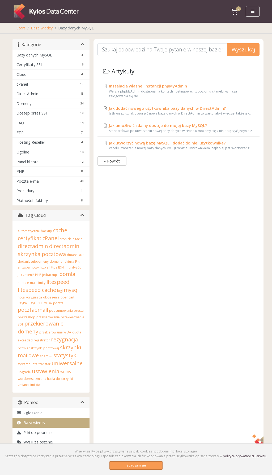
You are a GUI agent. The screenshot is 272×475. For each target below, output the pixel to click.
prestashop (26, 317)
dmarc (72, 255)
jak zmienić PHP (29, 274)
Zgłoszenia (29, 412)
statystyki (65, 355)
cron (63, 239)
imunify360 (73, 267)
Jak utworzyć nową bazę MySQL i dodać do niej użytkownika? (178, 145)
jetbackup (49, 274)
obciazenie (51, 297)
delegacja (75, 239)
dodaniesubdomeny (33, 261)
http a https (48, 267)
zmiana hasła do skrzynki (54, 378)
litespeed (57, 281)
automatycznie (29, 231)
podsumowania (61, 310)
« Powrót (112, 161)
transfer (44, 364)
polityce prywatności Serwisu (244, 456)
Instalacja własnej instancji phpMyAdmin (178, 91)
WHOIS (65, 372)
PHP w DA (44, 303)
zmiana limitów (29, 384)
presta (79, 310)
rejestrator (42, 340)
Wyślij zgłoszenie (34, 442)
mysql (71, 289)
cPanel (50, 238)
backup (46, 231)
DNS (81, 255)
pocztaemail (33, 309)
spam (44, 356)
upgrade (24, 372)
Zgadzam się (136, 465)
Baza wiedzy (42, 27)
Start (20, 27)
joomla (66, 274)
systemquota (27, 364)
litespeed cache (37, 289)
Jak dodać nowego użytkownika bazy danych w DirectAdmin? (178, 110)
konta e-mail (27, 282)
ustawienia (45, 371)
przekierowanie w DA (55, 332)
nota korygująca (30, 297)
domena (56, 261)
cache (60, 230)
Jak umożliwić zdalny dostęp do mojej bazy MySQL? (178, 128)
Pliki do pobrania (34, 432)
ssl (50, 356)
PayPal (23, 303)
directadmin (33, 246)
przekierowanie (48, 317)
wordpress (26, 378)
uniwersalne (67, 363)
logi (60, 290)
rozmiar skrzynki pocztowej (38, 348)
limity (41, 282)
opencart (67, 297)
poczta (58, 303)
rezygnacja (64, 339)
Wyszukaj (243, 49)
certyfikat (29, 238)
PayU (32, 303)
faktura (68, 261)
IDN (61, 267)
